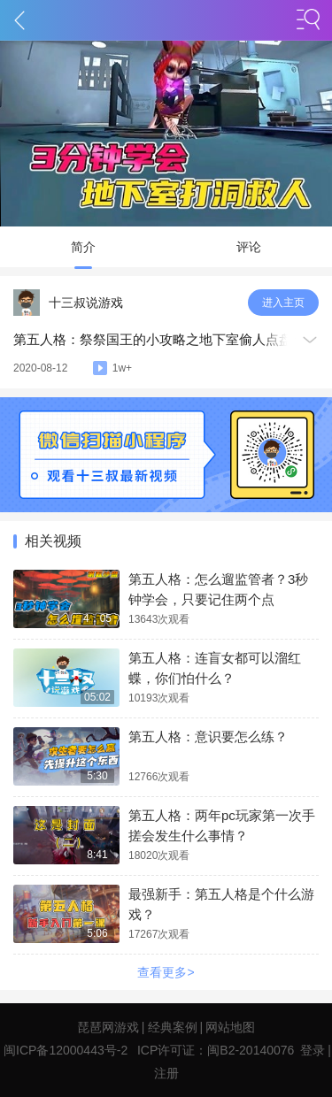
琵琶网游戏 (108, 1027)
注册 (166, 1073)
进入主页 (283, 302)
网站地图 (230, 1027)
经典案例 (172, 1027)
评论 (248, 247)
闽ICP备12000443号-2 (65, 1050)
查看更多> (165, 972)
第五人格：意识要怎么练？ (208, 736)
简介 (83, 247)
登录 (312, 1050)
